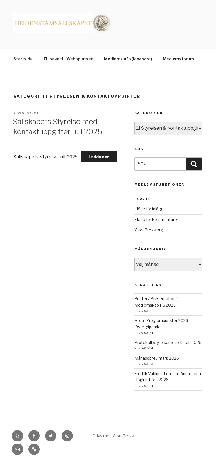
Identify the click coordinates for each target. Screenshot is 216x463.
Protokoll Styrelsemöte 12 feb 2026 (167, 342)
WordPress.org (148, 229)
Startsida (23, 58)
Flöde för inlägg (148, 208)
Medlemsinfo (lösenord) (128, 58)
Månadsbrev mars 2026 (156, 358)
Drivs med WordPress (113, 436)
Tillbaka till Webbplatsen (68, 58)
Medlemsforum (178, 58)
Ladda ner (99, 156)
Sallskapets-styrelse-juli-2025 (46, 156)
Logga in (142, 198)
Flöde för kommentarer (156, 219)
